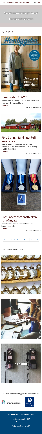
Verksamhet (21, 319)
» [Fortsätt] (37, 239)
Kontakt (21, 364)
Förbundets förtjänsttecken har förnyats (19, 218)
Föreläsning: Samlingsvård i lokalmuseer (18, 139)
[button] (39, 2)
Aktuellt (21, 275)
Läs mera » (5, 105)
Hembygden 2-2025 (14, 97)
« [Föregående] (4, 239)
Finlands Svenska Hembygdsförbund (15, 2)
